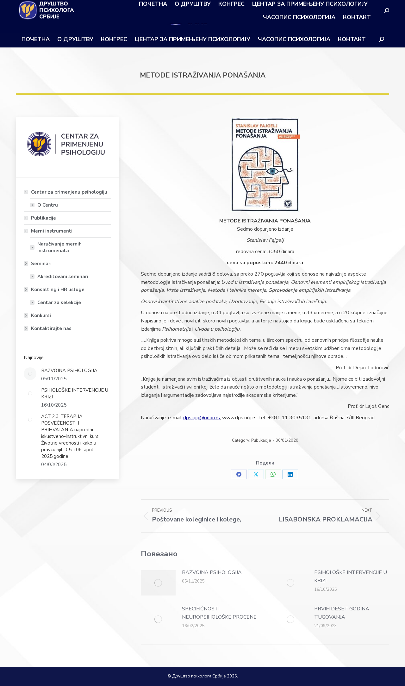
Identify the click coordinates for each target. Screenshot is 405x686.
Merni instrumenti (48, 231)
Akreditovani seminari (62, 276)
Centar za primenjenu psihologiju (66, 192)
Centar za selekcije (59, 302)
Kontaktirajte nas (51, 328)
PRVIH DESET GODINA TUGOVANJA (341, 613)
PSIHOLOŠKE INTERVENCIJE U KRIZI (350, 576)
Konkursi (41, 315)
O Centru (47, 205)
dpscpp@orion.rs (201, 417)
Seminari (38, 263)
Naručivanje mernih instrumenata (59, 247)
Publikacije (261, 440)
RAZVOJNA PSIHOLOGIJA (212, 572)
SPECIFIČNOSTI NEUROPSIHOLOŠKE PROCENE (219, 613)
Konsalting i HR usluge (54, 289)
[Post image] (158, 583)
